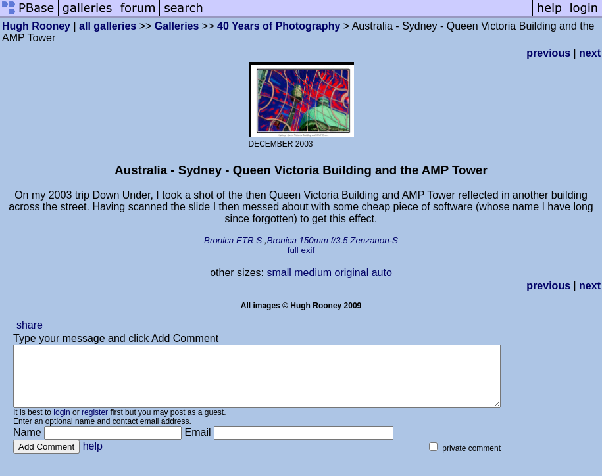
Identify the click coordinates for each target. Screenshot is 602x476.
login (61, 424)
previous (548, 53)
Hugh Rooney (36, 26)
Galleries (177, 26)
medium (313, 272)
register (95, 424)
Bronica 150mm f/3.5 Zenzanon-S (332, 240)
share (29, 325)
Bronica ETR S (233, 240)
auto (382, 272)
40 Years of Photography (280, 26)
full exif (301, 250)
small (278, 272)
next (590, 53)
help (93, 458)
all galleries (107, 26)
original (352, 272)
